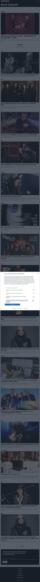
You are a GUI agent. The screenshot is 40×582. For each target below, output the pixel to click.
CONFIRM (12, 304)
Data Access (20, 308)
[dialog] (20, 291)
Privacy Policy (26, 308)
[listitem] (20, 287)
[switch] (33, 290)
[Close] (38, 274)
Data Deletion (14, 308)
